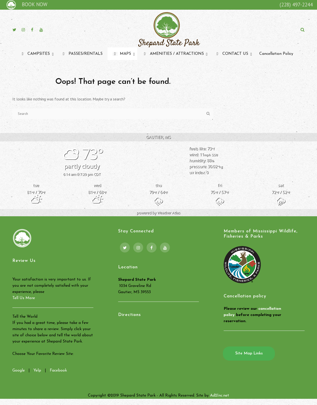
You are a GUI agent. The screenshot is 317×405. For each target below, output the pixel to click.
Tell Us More (23, 298)
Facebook (58, 371)
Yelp (37, 371)
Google (18, 371)
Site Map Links (249, 353)
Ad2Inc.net (219, 396)
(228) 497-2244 (296, 4)
